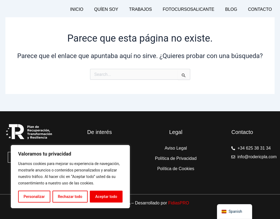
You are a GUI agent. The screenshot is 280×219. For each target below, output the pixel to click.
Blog (231, 9)
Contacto (260, 9)
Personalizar (34, 196)
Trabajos (140, 9)
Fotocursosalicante (188, 9)
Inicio (76, 9)
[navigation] (234, 211)
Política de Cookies (175, 168)
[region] (70, 176)
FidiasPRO (178, 203)
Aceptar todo (106, 196)
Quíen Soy (106, 9)
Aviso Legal (175, 148)
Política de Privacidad (176, 158)
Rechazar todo (70, 196)
